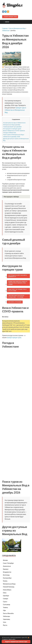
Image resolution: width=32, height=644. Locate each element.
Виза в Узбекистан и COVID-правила (14, 130)
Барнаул (5, 569)
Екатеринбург (7, 578)
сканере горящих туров (14, 337)
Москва (5, 560)
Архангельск (7, 566)
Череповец (6, 619)
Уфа (4, 610)
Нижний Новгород (8, 587)
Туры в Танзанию (15, 548)
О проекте (5, 639)
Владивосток (7, 572)
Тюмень (5, 607)
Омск (4, 592)
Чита (4, 622)
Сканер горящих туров (10, 16)
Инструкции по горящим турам (12, 128)
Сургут (5, 601)
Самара (5, 598)
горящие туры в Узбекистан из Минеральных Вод (15, 110)
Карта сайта (12, 639)
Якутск (5, 625)
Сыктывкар (6, 604)
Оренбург (6, 595)
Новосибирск (7, 590)
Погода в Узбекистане (9, 132)
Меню (7, 22)
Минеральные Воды (9, 584)
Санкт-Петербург (8, 563)
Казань (5, 581)
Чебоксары (6, 616)
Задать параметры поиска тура (16, 641)
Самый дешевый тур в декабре (12, 126)
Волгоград (6, 575)
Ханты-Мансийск (8, 613)
